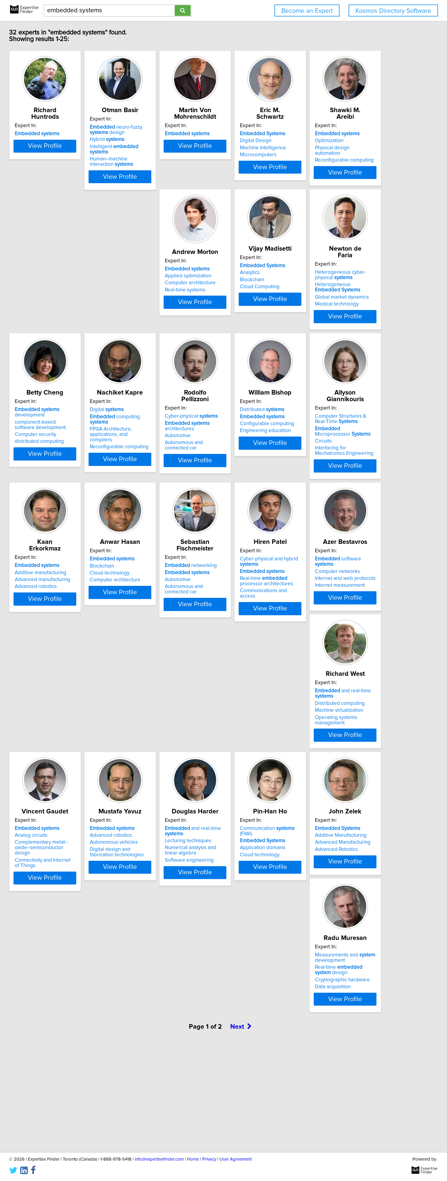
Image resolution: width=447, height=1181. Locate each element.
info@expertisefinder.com (159, 1159)
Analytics (239, 293)
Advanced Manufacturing (347, 911)
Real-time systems (159, 310)
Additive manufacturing (165, 598)
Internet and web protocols (169, 758)
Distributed (341, 439)
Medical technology (341, 318)
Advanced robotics (160, 612)
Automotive (242, 453)
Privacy (209, 1159)
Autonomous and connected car (265, 460)
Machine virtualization (253, 758)
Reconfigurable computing (78, 307)
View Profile (87, 183)
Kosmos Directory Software (393, 11)
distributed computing (73, 470)
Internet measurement (164, 765)
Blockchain (241, 300)
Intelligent (173, 153)
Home (193, 1159)
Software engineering (163, 923)
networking (345, 591)
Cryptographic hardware (76, 1074)
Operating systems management (266, 765)
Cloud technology (249, 605)
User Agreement (235, 1159)
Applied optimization (162, 296)
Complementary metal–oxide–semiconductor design (353, 761)
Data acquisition (67, 1081)
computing (174, 446)
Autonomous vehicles (73, 911)
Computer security (70, 464)
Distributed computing (254, 751)
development (71, 441)
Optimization (63, 293)
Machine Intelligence (342, 148)
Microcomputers (337, 154)
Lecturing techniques (162, 903)
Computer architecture (164, 303)
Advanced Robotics (340, 917)
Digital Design (335, 140)
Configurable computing (346, 453)
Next (241, 1129)
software (172, 744)
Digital (156, 439)
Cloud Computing (249, 307)
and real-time (267, 744)
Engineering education (344, 460)
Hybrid (156, 146)
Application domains (252, 911)
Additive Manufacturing (345, 903)
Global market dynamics (346, 311)
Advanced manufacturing (167, 605)
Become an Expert (307, 11)
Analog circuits (335, 751)
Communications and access (81, 776)
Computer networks (161, 751)
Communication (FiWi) (263, 896)
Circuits (57, 616)
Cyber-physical (255, 439)
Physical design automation (79, 300)
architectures (266, 446)
